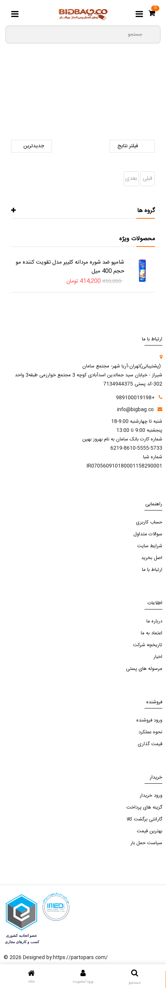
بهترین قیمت (149, 831)
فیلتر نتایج (132, 146)
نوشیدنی (47, 100)
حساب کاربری (149, 522)
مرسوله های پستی (144, 669)
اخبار (157, 657)
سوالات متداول (147, 534)
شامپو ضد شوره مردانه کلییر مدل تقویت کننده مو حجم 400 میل (70, 267)
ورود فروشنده (149, 720)
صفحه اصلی (134, 100)
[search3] (151, 34)
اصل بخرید (151, 558)
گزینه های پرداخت (144, 807)
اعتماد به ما (151, 633)
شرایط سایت (149, 546)
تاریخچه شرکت (147, 645)
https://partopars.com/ (80, 958)
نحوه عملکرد (150, 732)
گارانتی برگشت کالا (144, 819)
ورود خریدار (151, 796)
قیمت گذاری (150, 744)
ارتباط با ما (152, 570)
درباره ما (154, 621)
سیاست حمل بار (146, 843)
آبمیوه (24, 100)
